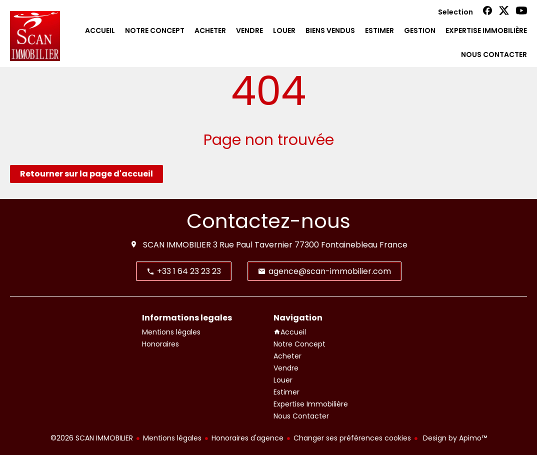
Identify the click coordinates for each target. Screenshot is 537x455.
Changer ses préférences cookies (352, 438)
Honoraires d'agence (248, 438)
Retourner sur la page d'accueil (86, 174)
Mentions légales (172, 438)
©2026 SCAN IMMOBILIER (91, 438)
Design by (454, 438)
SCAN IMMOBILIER (177, 244)
